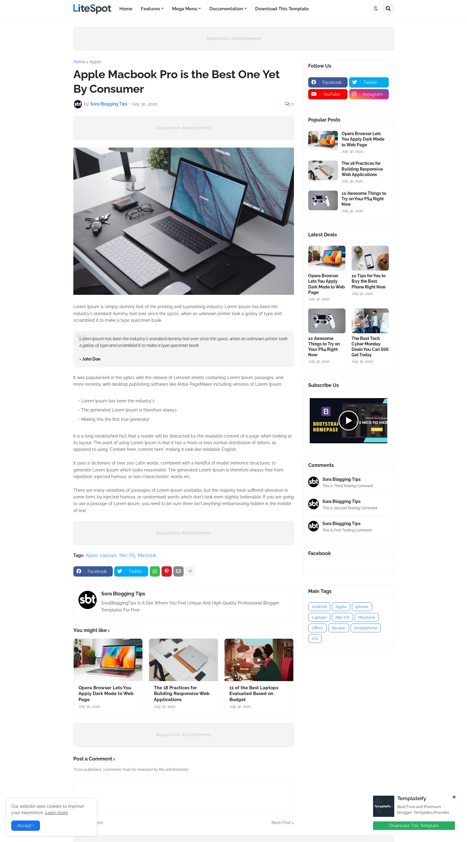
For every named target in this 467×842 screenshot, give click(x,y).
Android (319, 606)
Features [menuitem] (150, 9)
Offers (317, 628)
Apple (95, 62)
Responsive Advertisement (233, 38)
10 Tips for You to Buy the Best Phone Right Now (369, 281)
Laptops (108, 555)
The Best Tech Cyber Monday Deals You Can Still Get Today (370, 347)
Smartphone (365, 628)
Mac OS (127, 555)
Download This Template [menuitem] (282, 9)
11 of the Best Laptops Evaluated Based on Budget (253, 693)
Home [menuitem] (125, 9)
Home (79, 62)
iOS (315, 638)
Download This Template (414, 825)
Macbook (147, 555)
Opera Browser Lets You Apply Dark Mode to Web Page (106, 693)
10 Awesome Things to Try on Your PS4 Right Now (364, 199)
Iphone (362, 606)
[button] (375, 9)
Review (338, 628)
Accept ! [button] (25, 825)
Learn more (56, 812)
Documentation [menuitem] (226, 9)
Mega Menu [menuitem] (184, 9)
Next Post (281, 822)
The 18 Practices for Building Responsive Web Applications (182, 693)
